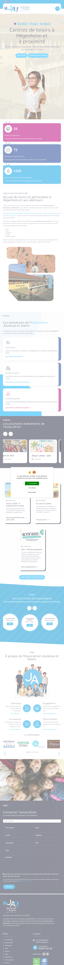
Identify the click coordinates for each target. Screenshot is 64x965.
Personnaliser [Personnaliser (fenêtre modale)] (32, 492)
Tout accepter (32, 483)
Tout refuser (32, 488)
